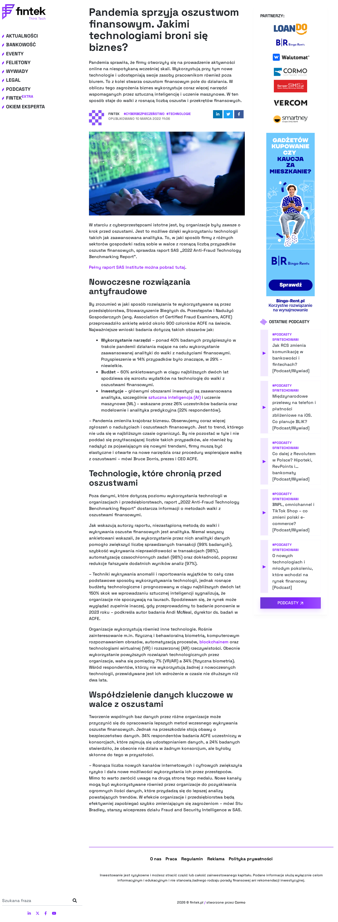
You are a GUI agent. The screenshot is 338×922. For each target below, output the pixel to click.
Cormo (240, 902)
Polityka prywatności (251, 858)
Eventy (15, 54)
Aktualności (22, 36)
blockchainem (213, 642)
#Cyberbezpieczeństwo (144, 114)
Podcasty (18, 89)
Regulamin (192, 858)
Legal (13, 80)
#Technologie (178, 114)
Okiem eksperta (25, 106)
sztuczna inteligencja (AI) (174, 397)
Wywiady (17, 71)
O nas (155, 858)
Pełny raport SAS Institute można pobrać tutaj (137, 267)
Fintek (19, 98)
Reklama (216, 858)
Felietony (18, 62)
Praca (171, 858)
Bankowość (21, 44)
